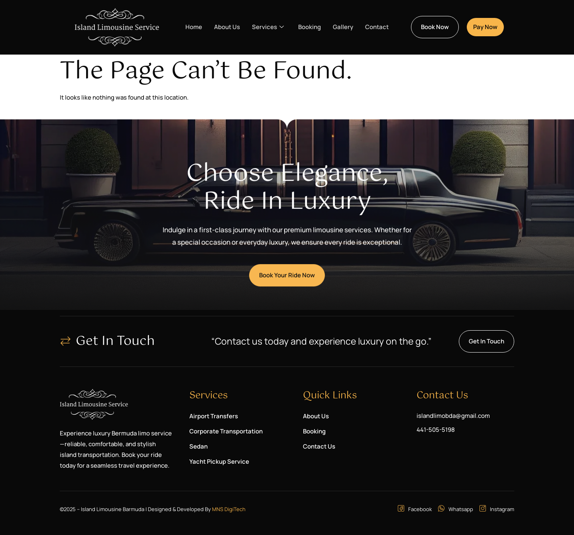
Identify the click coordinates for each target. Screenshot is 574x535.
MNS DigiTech (229, 509)
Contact (377, 27)
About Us (227, 27)
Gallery (343, 27)
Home (193, 27)
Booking (309, 27)
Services (268, 27)
